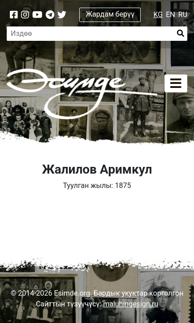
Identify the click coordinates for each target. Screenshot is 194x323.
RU (182, 14)
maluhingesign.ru (130, 304)
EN (170, 14)
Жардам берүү (110, 14)
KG (158, 14)
